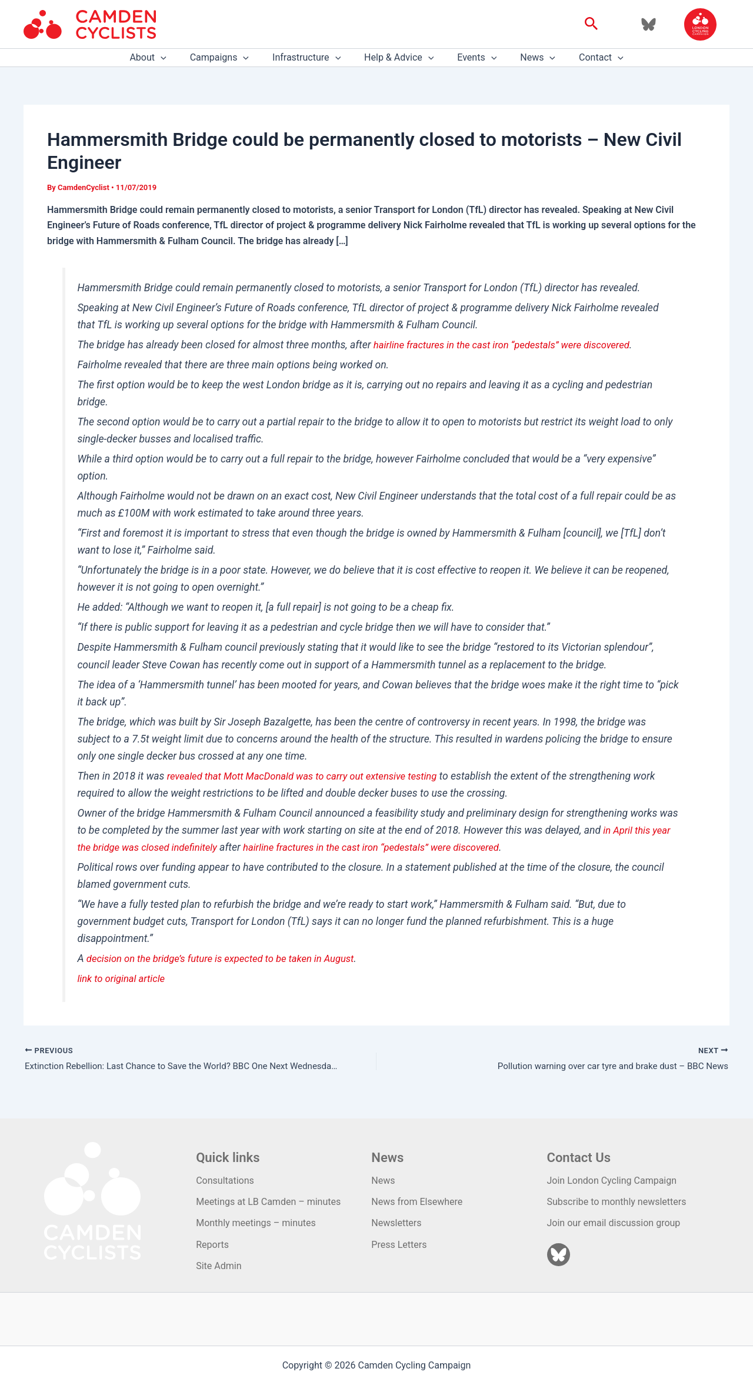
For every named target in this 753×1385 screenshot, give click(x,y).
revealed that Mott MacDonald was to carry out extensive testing (310, 776)
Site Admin (218, 1265)
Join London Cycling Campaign (612, 1180)
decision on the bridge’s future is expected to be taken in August (228, 958)
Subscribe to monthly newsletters (617, 1201)
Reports (212, 1244)
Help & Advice (399, 57)
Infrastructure (311, 57)
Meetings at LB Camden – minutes (268, 1201)
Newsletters (396, 1222)
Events (472, 57)
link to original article (123, 978)
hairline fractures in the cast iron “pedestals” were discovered (509, 345)
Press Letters (399, 1244)
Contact (587, 57)
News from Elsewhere (416, 1201)
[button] (591, 24)
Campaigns (228, 57)
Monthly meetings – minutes (256, 1222)
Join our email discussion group (614, 1222)
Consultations (225, 1180)
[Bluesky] (648, 24)
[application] (175, 57)
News (528, 57)
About (162, 57)
